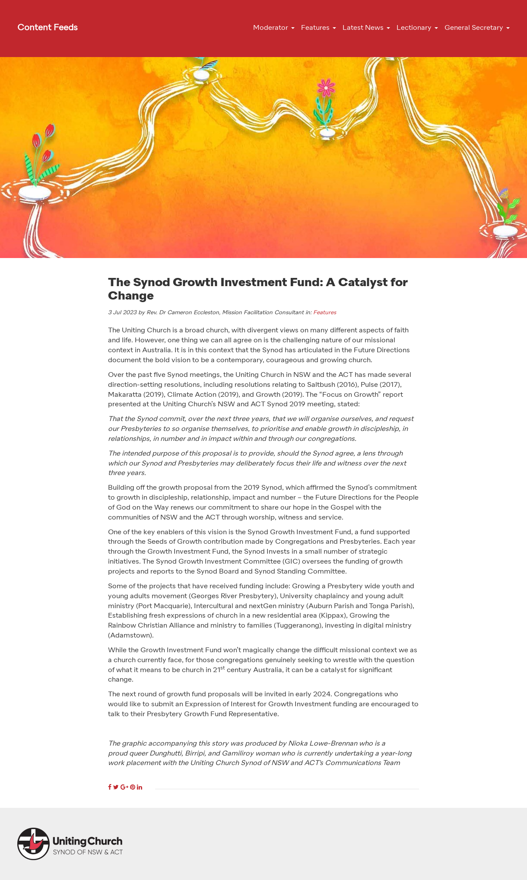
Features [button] (315, 28)
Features (324, 313)
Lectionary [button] (414, 28)
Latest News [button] (363, 28)
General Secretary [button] (473, 28)
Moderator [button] (270, 28)
